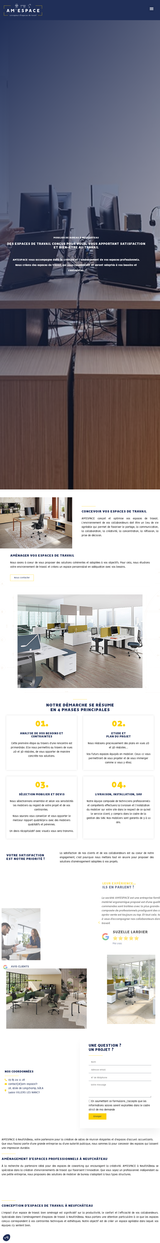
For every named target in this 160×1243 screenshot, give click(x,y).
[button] (151, 8)
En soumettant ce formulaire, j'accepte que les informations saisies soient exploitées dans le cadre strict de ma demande (119, 1105)
